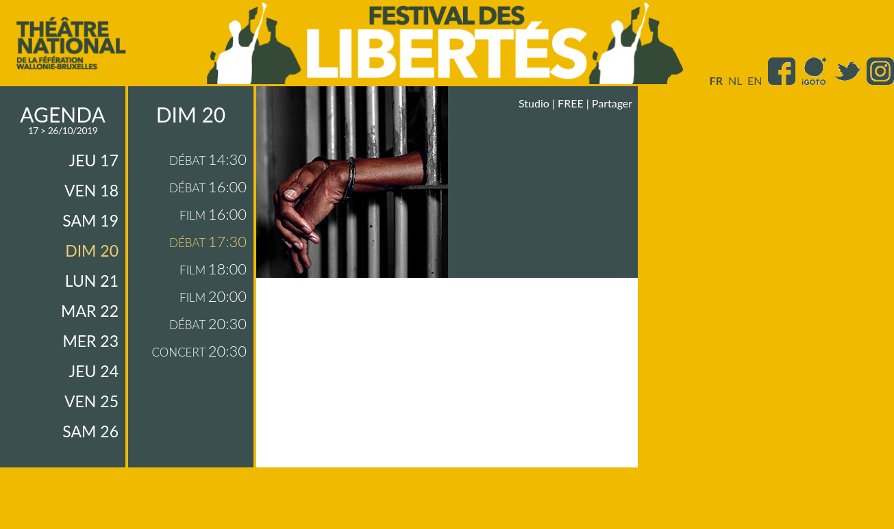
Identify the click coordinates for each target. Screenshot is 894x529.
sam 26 (90, 431)
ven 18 (91, 190)
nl (735, 80)
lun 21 (92, 280)
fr (716, 80)
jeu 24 (94, 371)
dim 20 (92, 250)
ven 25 (91, 401)
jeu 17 (94, 160)
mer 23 (90, 341)
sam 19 (90, 220)
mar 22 (90, 311)
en (754, 80)
